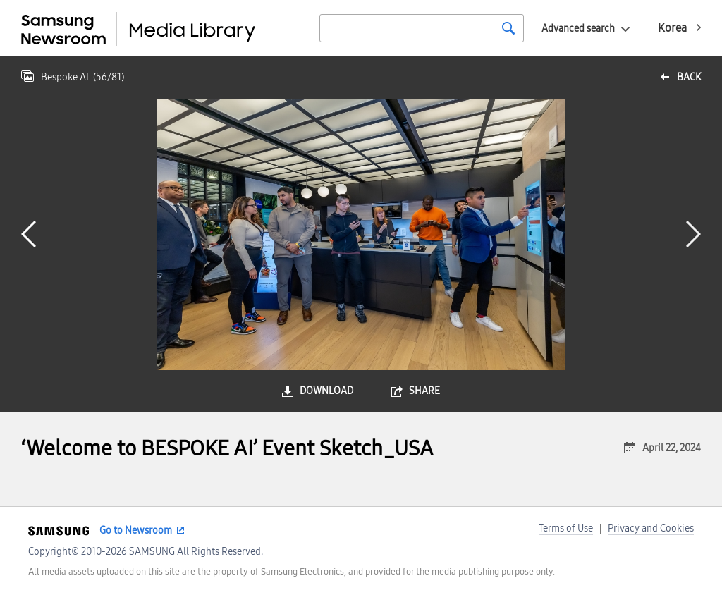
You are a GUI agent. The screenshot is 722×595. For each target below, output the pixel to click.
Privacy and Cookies (651, 528)
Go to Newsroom (135, 530)
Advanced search (578, 29)
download (326, 391)
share (424, 391)
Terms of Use (566, 528)
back (689, 77)
